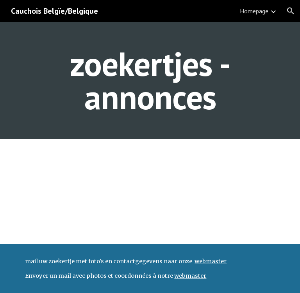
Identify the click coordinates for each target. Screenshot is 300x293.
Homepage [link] (254, 11)
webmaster (211, 261)
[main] (150, 80)
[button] (290, 11)
